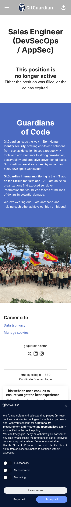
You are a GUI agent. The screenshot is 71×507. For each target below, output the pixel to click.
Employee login (30, 375)
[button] (63, 7)
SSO (48, 375)
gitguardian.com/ (35, 346)
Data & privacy (14, 325)
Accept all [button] (51, 499)
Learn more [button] (35, 490)
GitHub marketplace (26, 181)
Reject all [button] (19, 499)
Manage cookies (16, 332)
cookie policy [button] (32, 430)
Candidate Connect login (35, 379)
